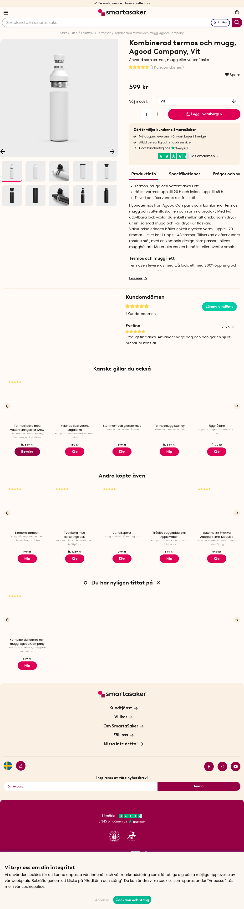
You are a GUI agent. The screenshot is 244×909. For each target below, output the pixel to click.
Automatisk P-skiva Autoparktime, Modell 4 (216, 533)
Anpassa (102, 900)
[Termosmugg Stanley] (169, 400)
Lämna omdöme (219, 306)
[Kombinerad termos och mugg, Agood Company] (27, 612)
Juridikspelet (122, 531)
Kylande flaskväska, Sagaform (75, 427)
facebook (209, 763)
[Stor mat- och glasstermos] (122, 400)
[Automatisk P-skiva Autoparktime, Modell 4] (217, 506)
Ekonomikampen (27, 531)
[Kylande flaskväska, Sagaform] (75, 400)
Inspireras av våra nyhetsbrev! (122, 774)
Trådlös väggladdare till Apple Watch (169, 533)
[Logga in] (18, 763)
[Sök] (122, 22)
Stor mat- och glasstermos (122, 425)
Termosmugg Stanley (169, 425)
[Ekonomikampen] (27, 506)
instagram (222, 763)
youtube (235, 763)
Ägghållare (217, 425)
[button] (114, 833)
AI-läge (220, 22)
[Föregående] (7, 405)
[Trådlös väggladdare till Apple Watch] (169, 506)
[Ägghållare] (217, 400)
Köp (122, 451)
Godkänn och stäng (132, 900)
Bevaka (27, 451)
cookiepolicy (32, 887)
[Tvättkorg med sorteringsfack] (75, 506)
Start (63, 33)
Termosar (104, 33)
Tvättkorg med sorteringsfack (74, 533)
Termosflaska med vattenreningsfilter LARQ (27, 427)
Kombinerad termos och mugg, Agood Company (149, 33)
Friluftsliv (87, 33)
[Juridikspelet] (122, 506)
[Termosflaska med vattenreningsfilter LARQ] (27, 400)
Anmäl (198, 783)
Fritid (74, 33)
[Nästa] (112, 151)
